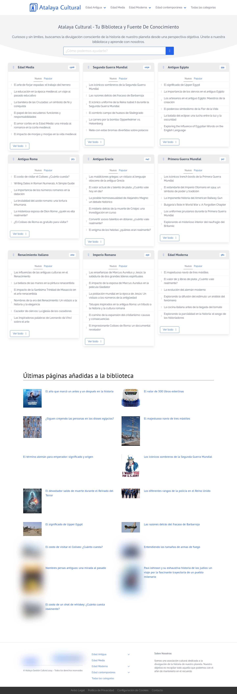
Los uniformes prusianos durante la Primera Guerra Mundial (193, 213)
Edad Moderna (112, 666)
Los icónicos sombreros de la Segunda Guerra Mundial (115, 86)
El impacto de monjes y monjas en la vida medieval (43, 134)
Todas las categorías (103, 678)
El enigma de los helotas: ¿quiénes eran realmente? (118, 229)
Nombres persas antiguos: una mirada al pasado (76, 568)
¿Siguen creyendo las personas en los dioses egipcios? (80, 418)
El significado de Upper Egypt (180, 84)
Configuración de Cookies (133, 690)
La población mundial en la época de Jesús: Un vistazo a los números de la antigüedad (115, 295)
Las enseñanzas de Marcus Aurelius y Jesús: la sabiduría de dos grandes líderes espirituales (115, 274)
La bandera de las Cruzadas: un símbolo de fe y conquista (41, 104)
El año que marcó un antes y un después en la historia (79, 391)
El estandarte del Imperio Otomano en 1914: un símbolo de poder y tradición (190, 189)
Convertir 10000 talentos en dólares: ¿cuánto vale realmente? (117, 221)
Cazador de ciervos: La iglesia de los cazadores (41, 311)
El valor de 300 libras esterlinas (164, 391)
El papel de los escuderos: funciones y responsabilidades (35, 114)
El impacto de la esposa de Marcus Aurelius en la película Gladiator (117, 285)
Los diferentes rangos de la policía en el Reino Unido (177, 491)
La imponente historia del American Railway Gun (191, 198)
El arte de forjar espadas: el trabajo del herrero (40, 84)
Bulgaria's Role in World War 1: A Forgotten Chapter (193, 204)
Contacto (157, 690)
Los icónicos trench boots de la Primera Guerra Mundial (190, 178)
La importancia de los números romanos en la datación (40, 192)
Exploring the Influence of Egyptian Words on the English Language (191, 128)
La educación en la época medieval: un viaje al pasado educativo (40, 93)
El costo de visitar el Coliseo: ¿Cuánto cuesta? (40, 176)
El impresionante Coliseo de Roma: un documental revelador (117, 327)
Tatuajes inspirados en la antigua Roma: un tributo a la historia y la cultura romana (118, 306)
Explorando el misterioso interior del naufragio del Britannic (192, 224)
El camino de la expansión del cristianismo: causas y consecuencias (117, 317)
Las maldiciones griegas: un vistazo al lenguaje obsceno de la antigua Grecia (115, 178)
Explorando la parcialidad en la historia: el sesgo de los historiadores (193, 315)
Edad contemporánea (112, 672)
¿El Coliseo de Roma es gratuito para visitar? (39, 222)
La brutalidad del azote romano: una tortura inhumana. (38, 202)
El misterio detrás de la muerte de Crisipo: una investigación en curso (115, 210)
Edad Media (98, 660)
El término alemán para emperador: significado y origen (58, 457)
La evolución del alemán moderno (183, 289)
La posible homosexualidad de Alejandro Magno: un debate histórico (117, 199)
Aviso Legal (78, 690)
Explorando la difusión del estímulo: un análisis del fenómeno (192, 298)
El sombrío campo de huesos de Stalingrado (114, 112)
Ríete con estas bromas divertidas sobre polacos (116, 130)
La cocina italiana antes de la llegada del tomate (191, 307)
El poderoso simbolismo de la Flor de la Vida (189, 109)
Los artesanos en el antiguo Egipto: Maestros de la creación (192, 100)
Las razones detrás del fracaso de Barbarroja (114, 95)
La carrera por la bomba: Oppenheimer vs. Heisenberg (113, 121)
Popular (48, 78)
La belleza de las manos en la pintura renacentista (42, 283)
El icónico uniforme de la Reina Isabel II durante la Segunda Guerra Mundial (117, 104)
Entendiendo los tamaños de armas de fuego (172, 547)
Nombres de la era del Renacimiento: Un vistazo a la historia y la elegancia (43, 302)
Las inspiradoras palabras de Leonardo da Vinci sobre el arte (41, 319)
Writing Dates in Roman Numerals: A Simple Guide (42, 183)
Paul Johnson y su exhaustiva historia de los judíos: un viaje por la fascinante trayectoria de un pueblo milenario (178, 572)
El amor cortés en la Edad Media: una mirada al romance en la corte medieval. (40, 125)
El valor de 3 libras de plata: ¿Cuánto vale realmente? (187, 281)
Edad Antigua (112, 654)
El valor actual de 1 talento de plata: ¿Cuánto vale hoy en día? (117, 189)
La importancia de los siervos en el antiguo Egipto (192, 91)
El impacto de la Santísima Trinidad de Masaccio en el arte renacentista (43, 291)
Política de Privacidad (101, 690)
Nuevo (38, 78)
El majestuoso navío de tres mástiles (184, 272)
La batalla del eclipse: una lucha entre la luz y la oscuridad (191, 117)
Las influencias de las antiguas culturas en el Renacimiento (39, 274)
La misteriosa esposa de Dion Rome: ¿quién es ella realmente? (42, 213)
